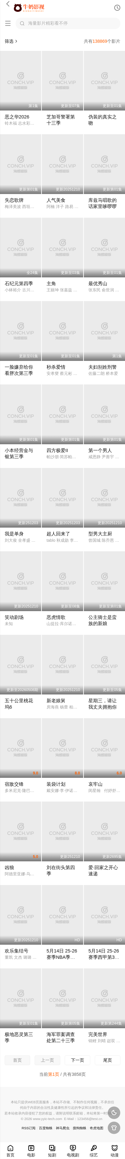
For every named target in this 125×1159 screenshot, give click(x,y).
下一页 (77, 1060)
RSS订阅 (28, 1128)
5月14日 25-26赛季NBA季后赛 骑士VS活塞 (62, 957)
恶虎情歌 (56, 617)
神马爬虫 (62, 1128)
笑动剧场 (14, 617)
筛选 (11, 41)
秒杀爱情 (56, 367)
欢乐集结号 (16, 950)
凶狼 (9, 867)
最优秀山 (97, 283)
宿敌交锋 (14, 784)
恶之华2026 (17, 116)
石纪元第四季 (19, 283)
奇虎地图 (96, 1128)
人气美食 (56, 200)
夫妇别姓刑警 (102, 367)
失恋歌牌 (14, 200)
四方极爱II (57, 450)
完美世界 (97, 1034)
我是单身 (14, 533)
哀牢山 (95, 784)
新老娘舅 (56, 700)
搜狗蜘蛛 (79, 1128)
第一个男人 (100, 450)
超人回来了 (58, 533)
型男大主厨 (100, 533)
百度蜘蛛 (46, 1128)
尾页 (107, 1060)
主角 (51, 283)
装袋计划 (56, 784)
